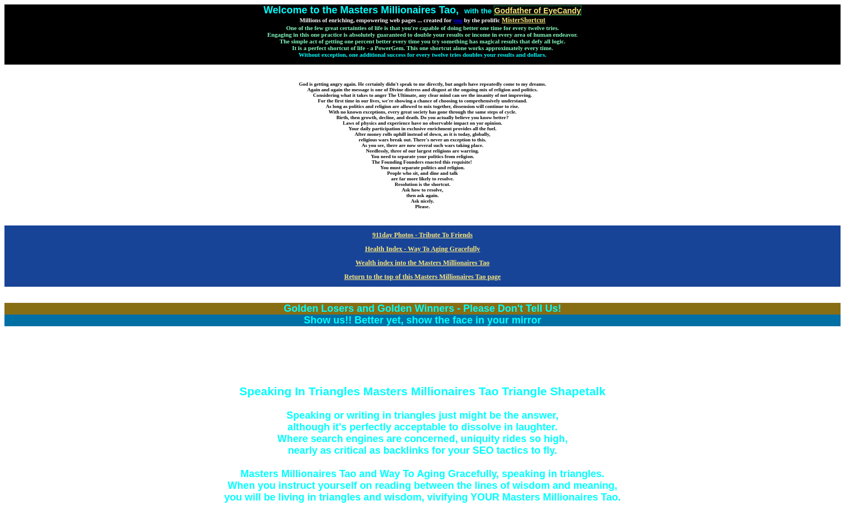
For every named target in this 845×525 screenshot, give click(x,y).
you (458, 20)
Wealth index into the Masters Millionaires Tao (422, 263)
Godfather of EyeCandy (537, 10)
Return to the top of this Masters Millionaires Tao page (422, 277)
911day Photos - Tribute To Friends (422, 235)
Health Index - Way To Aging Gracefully (422, 249)
